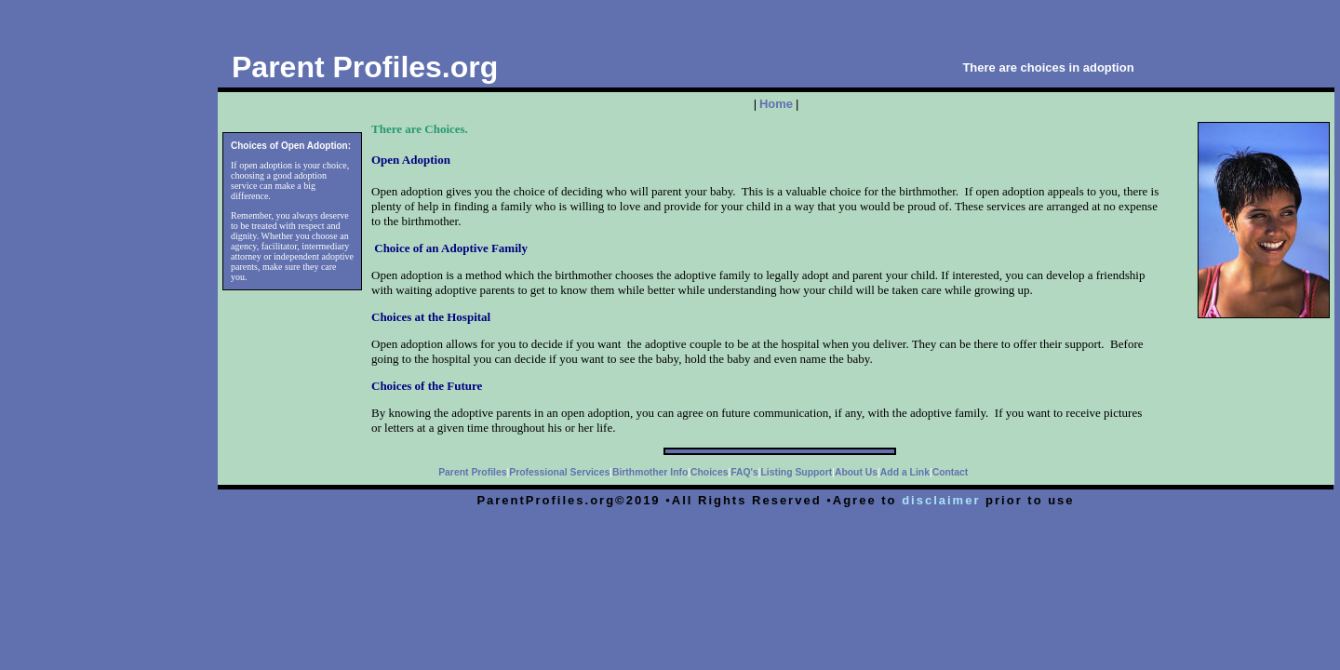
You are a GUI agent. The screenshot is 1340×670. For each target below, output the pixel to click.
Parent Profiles (472, 472)
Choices (709, 472)
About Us (856, 472)
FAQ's (744, 472)
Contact (950, 472)
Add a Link (905, 472)
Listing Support (796, 472)
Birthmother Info (650, 472)
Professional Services (559, 472)
